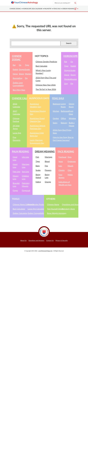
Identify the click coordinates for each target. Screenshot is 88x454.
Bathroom (64, 111)
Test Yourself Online (54, 209)
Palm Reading (20, 151)
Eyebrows (72, 161)
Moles (70, 174)
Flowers (48, 170)
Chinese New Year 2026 (46, 85)
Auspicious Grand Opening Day (37, 119)
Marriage (48, 157)
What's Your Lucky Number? (43, 71)
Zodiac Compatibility (35, 213)
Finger (15, 190)
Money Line (16, 177)
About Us (23, 240)
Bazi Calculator (19, 209)
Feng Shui (57, 8)
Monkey (27, 74)
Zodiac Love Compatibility (18, 84)
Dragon (21, 69)
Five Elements (16, 138)
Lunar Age (17, 133)
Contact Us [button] (50, 240)
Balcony (64, 123)
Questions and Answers (69, 204)
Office (63, 118)
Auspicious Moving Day (38, 112)
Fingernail (26, 190)
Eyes (69, 157)
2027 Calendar (16, 112)
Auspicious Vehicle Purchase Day (37, 127)
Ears (60, 166)
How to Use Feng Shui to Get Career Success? (63, 138)
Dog (20, 78)
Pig (26, 78)
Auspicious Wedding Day (35, 105)
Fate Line (16, 171)
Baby (38, 166)
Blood (47, 161)
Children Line (25, 177)
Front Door (71, 112)
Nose (60, 161)
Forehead (62, 157)
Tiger (27, 65)
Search (68, 43)
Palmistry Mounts (26, 184)
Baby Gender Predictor (35, 204)
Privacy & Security (62, 240)
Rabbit (15, 69)
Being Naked (38, 176)
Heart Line (15, 165)
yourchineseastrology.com (45, 251)
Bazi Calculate (41, 66)
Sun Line (25, 171)
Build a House (71, 124)
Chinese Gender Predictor (46, 61)
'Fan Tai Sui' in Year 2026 (46, 89)
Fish (37, 157)
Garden (56, 118)
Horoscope (70, 56)
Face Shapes (61, 176)
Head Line (15, 158)
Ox (20, 65)
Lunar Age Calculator (35, 209)
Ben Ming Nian (19, 90)
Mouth (70, 166)
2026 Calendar (16, 105)
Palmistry (48, 8)
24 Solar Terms (16, 127)
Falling (38, 182)
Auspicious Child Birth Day (37, 134)
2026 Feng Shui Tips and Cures (46, 79)
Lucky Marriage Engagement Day (37, 141)
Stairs (55, 123)
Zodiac (16, 8)
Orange (48, 182)
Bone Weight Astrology (54, 213)
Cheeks (61, 170)
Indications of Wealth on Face (64, 183)
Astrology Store (68, 209)
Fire (46, 166)
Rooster (15, 78)
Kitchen (56, 111)
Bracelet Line (16, 184)
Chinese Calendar (23, 98)
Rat (14, 65)
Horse (15, 74)
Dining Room (71, 105)
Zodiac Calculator (20, 213)
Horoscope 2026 (29, 8)
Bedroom (56, 104)
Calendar (39, 8)
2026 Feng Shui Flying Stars (62, 131)
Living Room (63, 105)
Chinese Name (53, 204)
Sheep (21, 74)
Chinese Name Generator (20, 204)
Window (72, 118)
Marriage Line (25, 165)
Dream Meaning (68, 8)
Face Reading (66, 151)
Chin (69, 170)
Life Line (25, 157)
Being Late (47, 176)
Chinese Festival (16, 119)
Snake (27, 69)
